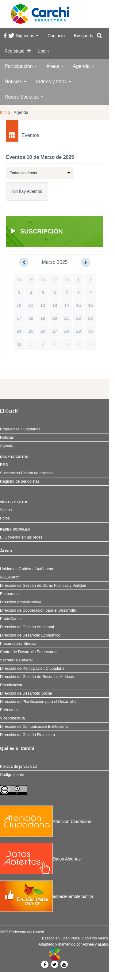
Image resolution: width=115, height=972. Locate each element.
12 (42, 305)
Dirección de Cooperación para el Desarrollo (38, 610)
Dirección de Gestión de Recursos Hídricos (37, 677)
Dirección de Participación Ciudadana (32, 668)
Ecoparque (9, 594)
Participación (21, 66)
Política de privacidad (18, 766)
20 (54, 318)
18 (31, 318)
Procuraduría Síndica (18, 643)
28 (66, 279)
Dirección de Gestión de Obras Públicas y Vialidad (43, 585)
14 (66, 305)
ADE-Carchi (10, 577)
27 (54, 279)
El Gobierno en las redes (21, 537)
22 (78, 318)
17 (19, 318)
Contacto (56, 35)
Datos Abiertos (40, 858)
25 (31, 279)
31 (19, 344)
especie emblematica (46, 896)
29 (78, 331)
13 (54, 305)
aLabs (103, 944)
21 (66, 318)
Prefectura (9, 710)
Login (43, 51)
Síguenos (27, 35)
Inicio (5, 112)
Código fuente (12, 775)
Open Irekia (70, 938)
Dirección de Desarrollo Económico (30, 635)
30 (90, 331)
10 (19, 305)
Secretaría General (16, 660)
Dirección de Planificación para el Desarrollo (38, 702)
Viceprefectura (12, 718)
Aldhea (88, 944)
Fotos (5, 518)
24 (19, 279)
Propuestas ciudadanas (20, 429)
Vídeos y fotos (53, 81)
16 (90, 305)
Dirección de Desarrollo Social (26, 693)
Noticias (15, 81)
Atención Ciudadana (45, 821)
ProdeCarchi (10, 619)
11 (31, 305)
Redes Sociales (24, 97)
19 (42, 318)
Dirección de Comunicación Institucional (34, 726)
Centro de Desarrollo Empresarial (28, 652)
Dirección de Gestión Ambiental (27, 627)
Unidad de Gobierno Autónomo (26, 569)
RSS (4, 465)
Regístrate (15, 51)
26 (42, 279)
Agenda (83, 66)
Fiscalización (11, 685)
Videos (6, 510)
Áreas (54, 66)
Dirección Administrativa (20, 602)
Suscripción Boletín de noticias (26, 473)
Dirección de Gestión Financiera (27, 735)
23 (90, 318)
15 (78, 305)
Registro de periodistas (20, 481)
